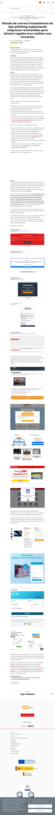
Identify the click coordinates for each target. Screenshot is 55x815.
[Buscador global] (30, 8)
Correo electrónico (15, 682)
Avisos (33, 16)
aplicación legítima (25, 145)
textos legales (34, 136)
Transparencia (13, 749)
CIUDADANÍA (27, 16)
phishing (19, 69)
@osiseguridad (13, 666)
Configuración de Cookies (40, 801)
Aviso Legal (13, 740)
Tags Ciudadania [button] (27, 694)
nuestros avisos (39, 662)
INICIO (22, 16)
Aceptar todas (40, 810)
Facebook (21, 666)
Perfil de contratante (15, 751)
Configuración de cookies (16, 743)
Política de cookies (14, 745)
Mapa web (13, 747)
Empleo (12, 736)
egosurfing (22, 88)
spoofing (29, 191)
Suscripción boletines (27, 715)
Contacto (12, 732)
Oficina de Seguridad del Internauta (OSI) (21, 122)
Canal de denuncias (14, 753)
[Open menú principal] (1, 2)
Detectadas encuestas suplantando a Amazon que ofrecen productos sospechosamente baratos (25, 678)
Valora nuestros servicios (16, 734)
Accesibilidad (13, 741)
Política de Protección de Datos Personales (19, 738)
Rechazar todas (40, 806)
